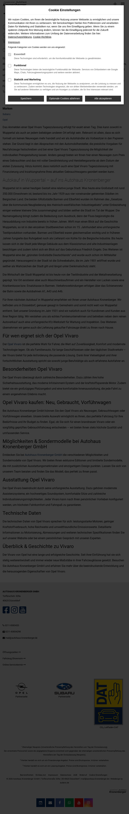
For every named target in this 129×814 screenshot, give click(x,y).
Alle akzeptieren (103, 98)
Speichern (26, 98)
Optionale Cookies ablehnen (64, 98)
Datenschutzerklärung (20, 37)
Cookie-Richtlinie (42, 37)
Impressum (14, 42)
